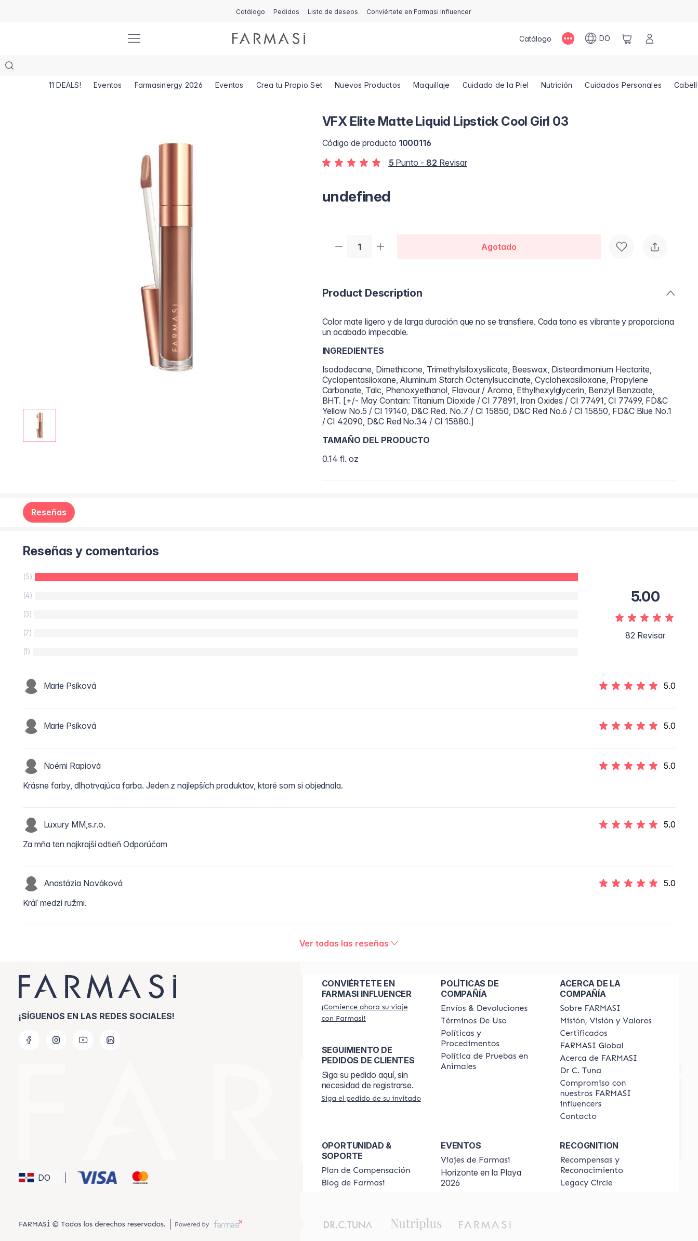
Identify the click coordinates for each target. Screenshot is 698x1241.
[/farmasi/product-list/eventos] (115, 67)
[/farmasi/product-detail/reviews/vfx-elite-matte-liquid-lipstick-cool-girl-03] (349, 923)
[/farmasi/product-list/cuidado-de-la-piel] (532, 67)
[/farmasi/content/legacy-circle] (586, 1163)
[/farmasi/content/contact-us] (578, 1096)
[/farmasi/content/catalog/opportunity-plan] (366, 1150)
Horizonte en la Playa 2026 (481, 1157)
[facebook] (29, 1020)
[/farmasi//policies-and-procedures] (491, 1018)
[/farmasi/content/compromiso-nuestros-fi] (610, 1073)
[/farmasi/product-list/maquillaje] (464, 67)
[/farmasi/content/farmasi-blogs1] (353, 1163)
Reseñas (49, 492)
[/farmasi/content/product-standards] (583, 1013)
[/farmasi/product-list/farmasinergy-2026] (181, 67)
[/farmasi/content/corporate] (591, 1026)
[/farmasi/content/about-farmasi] (598, 1038)
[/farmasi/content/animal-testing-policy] (491, 1041)
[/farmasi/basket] (627, 38)
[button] (40, 1158)
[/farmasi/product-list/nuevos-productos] (395, 67)
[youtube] (83, 1020)
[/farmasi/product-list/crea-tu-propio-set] (311, 67)
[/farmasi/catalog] (250, 11)
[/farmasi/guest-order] (372, 1078)
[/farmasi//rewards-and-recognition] (610, 1145)
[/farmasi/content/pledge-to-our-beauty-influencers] (580, 1051)
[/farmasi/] (79, 38)
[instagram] (56, 1020)
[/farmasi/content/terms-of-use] (474, 1001)
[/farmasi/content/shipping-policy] (484, 988)
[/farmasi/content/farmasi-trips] (475, 1140)
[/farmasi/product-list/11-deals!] (68, 67)
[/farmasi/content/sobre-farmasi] (590, 988)
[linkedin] (110, 1020)
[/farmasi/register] (286, 11)
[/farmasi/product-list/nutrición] (598, 67)
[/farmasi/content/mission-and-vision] (605, 1001)
